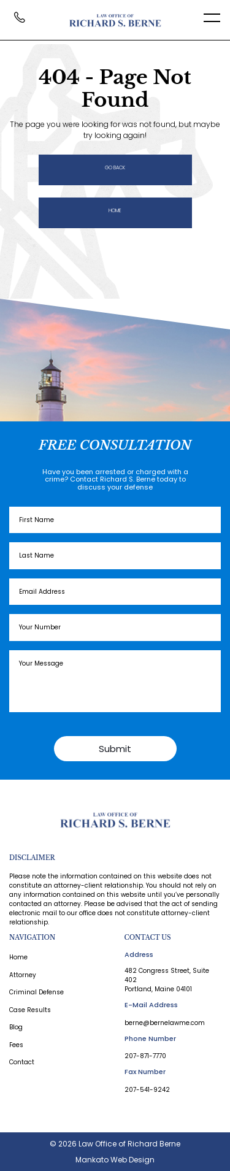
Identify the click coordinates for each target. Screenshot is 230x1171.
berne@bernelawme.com (165, 1022)
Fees (16, 1045)
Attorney (22, 975)
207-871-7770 (145, 1056)
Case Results (30, 1010)
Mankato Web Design (115, 1160)
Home (115, 210)
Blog (16, 1027)
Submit (115, 748)
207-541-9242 (147, 1089)
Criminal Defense (36, 992)
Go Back (115, 167)
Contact (21, 1062)
